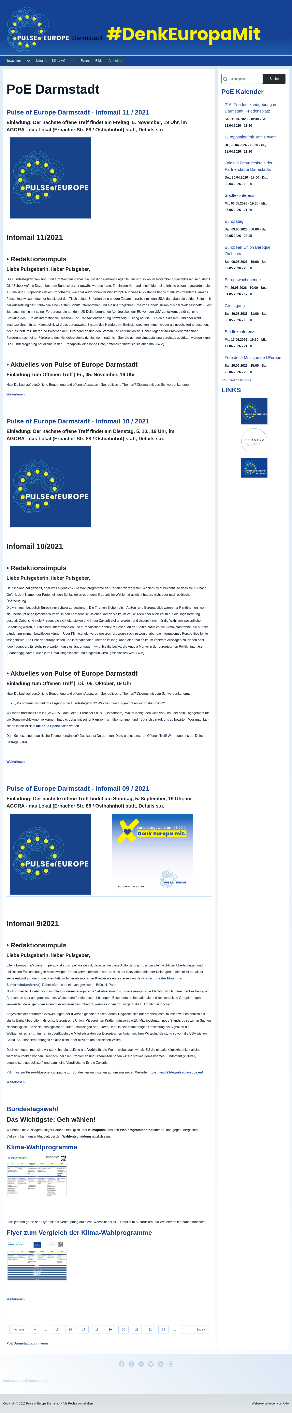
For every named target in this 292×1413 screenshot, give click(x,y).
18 (98, 1329)
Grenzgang (235, 305)
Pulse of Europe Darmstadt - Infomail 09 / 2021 (77, 788)
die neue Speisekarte (52, 726)
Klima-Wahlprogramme (41, 1147)
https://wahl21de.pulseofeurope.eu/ (176, 1072)
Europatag (234, 221)
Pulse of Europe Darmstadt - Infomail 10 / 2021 (77, 421)
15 (58, 1329)
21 (138, 1329)
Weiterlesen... (16, 394)
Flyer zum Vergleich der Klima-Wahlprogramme (79, 1232)
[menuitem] (13, 61)
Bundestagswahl (32, 1109)
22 (151, 1329)
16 (72, 1329)
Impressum (11, 1380)
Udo (286, 1403)
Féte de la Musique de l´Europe (253, 357)
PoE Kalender (242, 91)
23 (165, 1329)
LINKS (231, 390)
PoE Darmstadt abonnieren (27, 1343)
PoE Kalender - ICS (236, 380)
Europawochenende (243, 279)
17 (85, 1329)
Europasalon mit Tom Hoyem (251, 137)
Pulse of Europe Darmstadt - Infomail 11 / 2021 (77, 112)
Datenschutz (37, 1380)
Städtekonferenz (239, 195)
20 (125, 1329)
